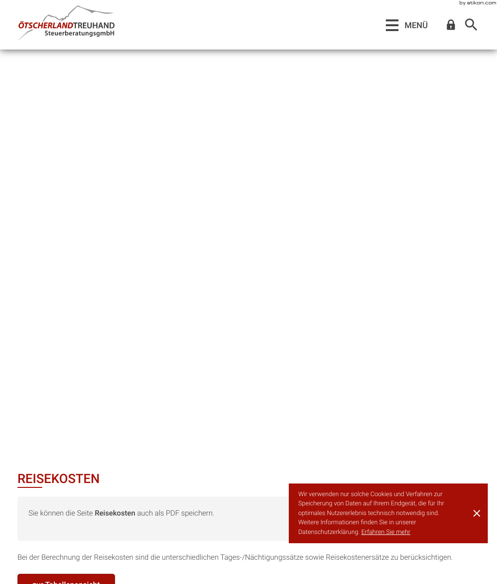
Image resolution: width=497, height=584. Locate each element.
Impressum (461, 567)
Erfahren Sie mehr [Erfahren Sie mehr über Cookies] (385, 532)
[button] (451, 25)
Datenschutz (414, 567)
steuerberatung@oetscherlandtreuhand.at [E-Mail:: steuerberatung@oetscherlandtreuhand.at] (107, 567)
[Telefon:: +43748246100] (67, 556)
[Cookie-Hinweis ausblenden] (477, 513)
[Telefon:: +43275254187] (249, 556)
